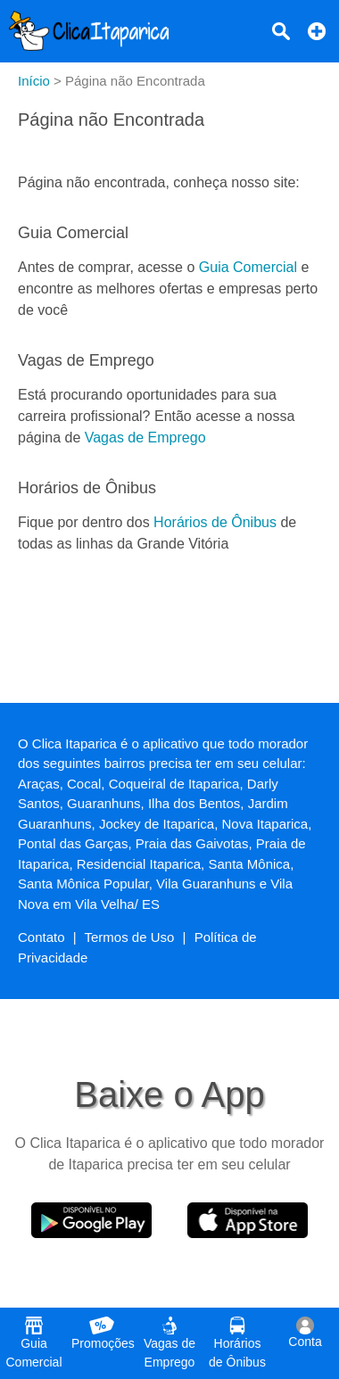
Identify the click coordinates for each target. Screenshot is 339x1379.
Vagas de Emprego (145, 437)
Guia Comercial (248, 267)
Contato (41, 937)
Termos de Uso (130, 937)
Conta (304, 1333)
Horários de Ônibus (215, 522)
